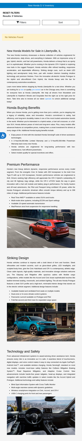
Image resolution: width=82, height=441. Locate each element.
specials (48, 99)
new (22, 90)
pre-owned (36, 90)
